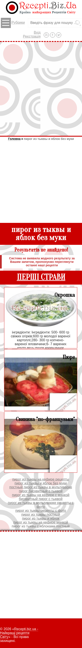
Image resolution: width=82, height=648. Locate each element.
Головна (14, 139)
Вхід (37, 32)
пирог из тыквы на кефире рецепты (40, 479)
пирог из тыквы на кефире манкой (40, 522)
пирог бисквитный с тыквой (41, 491)
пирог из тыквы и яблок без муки (49, 139)
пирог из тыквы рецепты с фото (40, 510)
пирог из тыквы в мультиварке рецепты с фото (40, 505)
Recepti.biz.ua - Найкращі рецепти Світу (19, 633)
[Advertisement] (41, 88)
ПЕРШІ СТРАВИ (41, 277)
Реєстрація (32, 36)
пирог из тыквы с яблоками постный (40, 526)
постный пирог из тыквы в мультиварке (40, 487)
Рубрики (13, 23)
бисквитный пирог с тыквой (41, 499)
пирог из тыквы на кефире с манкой (40, 495)
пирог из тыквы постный (40, 514)
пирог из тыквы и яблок (40, 518)
